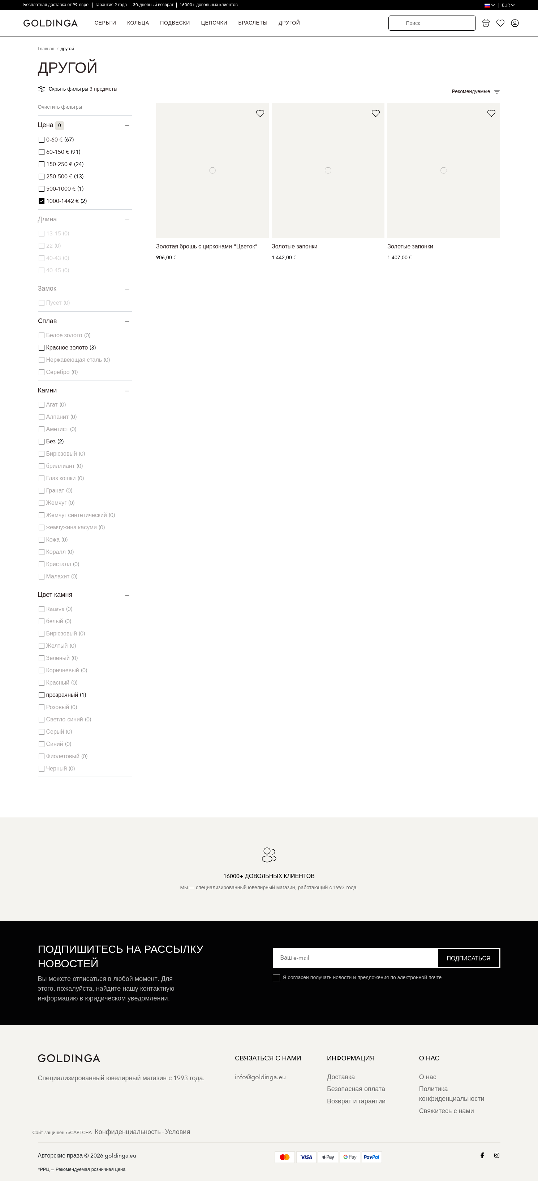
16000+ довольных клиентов (209, 5)
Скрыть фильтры (69, 89)
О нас (427, 1077)
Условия (177, 1132)
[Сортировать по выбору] (476, 92)
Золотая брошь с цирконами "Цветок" (207, 247)
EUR (508, 5)
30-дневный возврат (154, 5)
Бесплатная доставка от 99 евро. (57, 5)
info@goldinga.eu (260, 1077)
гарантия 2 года (111, 5)
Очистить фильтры (60, 107)
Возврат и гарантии (356, 1101)
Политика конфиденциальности (452, 1094)
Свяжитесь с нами (446, 1111)
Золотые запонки (295, 247)
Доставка (341, 1077)
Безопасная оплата (356, 1089)
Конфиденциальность (128, 1132)
